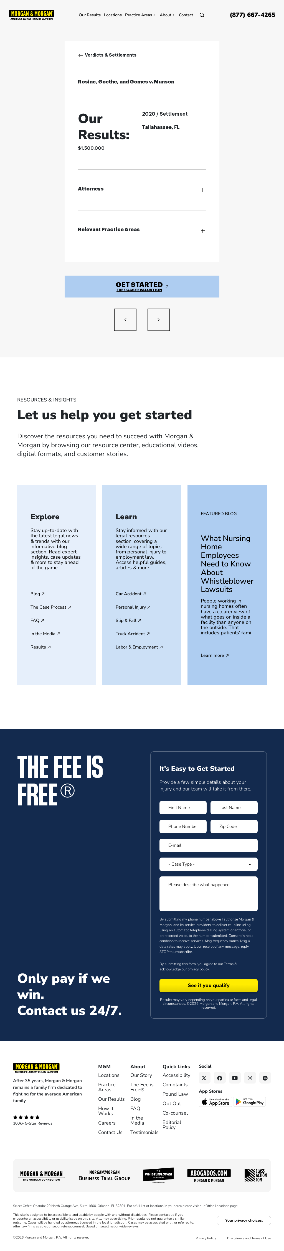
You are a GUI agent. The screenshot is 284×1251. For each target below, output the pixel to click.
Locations (113, 15)
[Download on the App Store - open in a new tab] (216, 1101)
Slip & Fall (126, 620)
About (168, 15)
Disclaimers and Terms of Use (249, 1238)
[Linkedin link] (265, 1078)
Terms (229, 964)
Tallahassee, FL (161, 127)
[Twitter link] (205, 1078)
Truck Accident (130, 634)
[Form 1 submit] (208, 985)
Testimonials (144, 1132)
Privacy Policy (206, 1238)
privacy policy (198, 969)
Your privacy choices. (244, 1220)
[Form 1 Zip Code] (234, 826)
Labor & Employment (137, 647)
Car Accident (128, 594)
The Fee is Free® (142, 1087)
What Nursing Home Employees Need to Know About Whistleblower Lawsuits (227, 564)
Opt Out (172, 1103)
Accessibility (176, 1075)
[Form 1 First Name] (183, 807)
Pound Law (175, 1094)
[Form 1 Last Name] (234, 807)
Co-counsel (175, 1112)
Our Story (141, 1075)
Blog (35, 594)
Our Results (90, 15)
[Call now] (252, 15)
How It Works (105, 1111)
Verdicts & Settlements (110, 55)
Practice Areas (140, 15)
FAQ (35, 620)
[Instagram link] (250, 1078)
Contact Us (110, 1132)
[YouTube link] (235, 1078)
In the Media (43, 634)
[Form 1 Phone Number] (183, 826)
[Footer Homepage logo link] (48, 1068)
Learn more (212, 655)
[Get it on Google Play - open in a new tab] (250, 1101)
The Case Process (49, 607)
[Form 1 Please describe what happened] (208, 893)
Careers (107, 1122)
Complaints (175, 1084)
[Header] (31, 14)
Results (38, 647)
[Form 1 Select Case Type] (208, 864)
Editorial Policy (172, 1125)
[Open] (202, 15)
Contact (186, 15)
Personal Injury (131, 607)
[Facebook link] (220, 1078)
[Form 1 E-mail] (208, 845)
